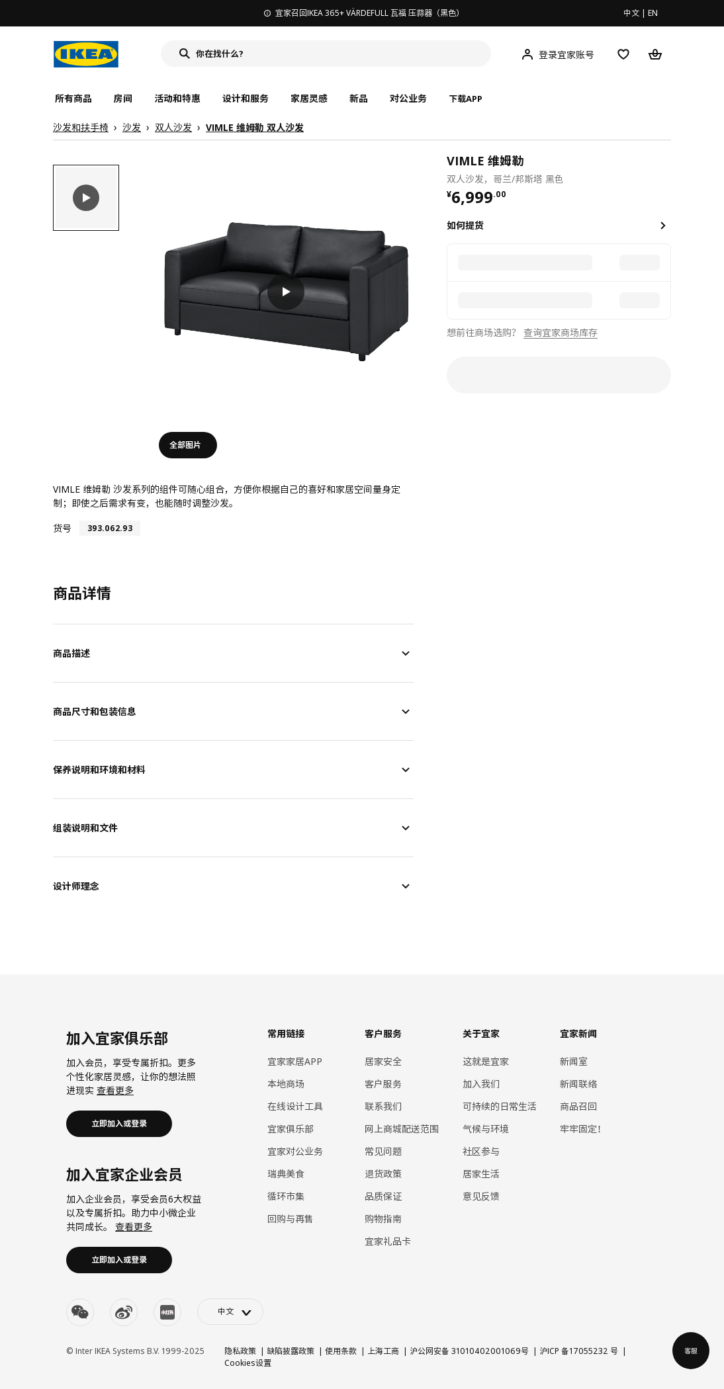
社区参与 (481, 1151)
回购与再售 (290, 1218)
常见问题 (383, 1151)
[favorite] (665, 168)
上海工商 (383, 1351)
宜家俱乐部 (290, 1128)
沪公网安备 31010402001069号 (469, 1351)
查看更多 (115, 1090)
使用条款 (341, 1351)
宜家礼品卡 (388, 1241)
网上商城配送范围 (402, 1128)
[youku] (167, 1312)
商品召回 (578, 1106)
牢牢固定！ (583, 1128)
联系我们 (383, 1106)
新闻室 (574, 1061)
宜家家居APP (294, 1061)
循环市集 (285, 1196)
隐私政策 (240, 1351)
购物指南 (383, 1218)
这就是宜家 (486, 1061)
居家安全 (383, 1061)
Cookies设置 (247, 1362)
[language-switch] (230, 1311)
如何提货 (465, 225)
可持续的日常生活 (500, 1106)
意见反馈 (481, 1196)
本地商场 (285, 1083)
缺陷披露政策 (290, 1351)
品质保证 (383, 1196)
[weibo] (124, 1312)
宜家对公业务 (295, 1151)
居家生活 (481, 1173)
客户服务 (383, 1083)
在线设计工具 (295, 1106)
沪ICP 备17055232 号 (578, 1351)
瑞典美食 (285, 1173)
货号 (62, 528)
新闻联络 (578, 1083)
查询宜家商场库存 (560, 332)
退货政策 (383, 1173)
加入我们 (481, 1083)
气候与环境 (486, 1128)
